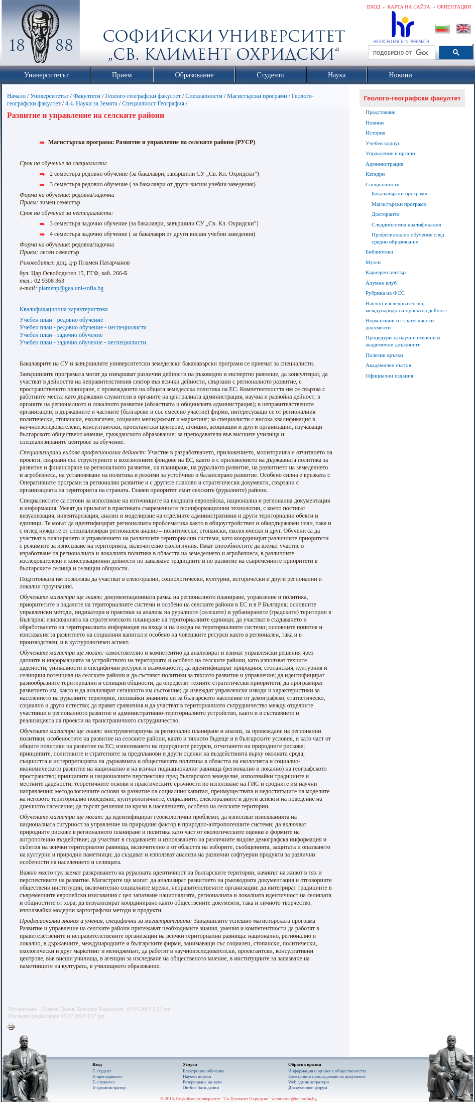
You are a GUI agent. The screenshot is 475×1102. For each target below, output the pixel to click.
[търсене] (400, 52)
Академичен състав (388, 365)
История (375, 133)
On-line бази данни (201, 1087)
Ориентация (454, 7)
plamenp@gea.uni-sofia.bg (71, 288)
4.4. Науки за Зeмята (91, 103)
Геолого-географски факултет (143, 95)
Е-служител (103, 1081)
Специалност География (153, 103)
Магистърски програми (257, 95)
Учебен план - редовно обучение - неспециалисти (83, 327)
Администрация (384, 164)
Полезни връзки (384, 355)
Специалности (203, 95)
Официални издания (389, 376)
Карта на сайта (408, 7)
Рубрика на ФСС (385, 293)
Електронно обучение (203, 1070)
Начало (16, 95)
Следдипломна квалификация (406, 224)
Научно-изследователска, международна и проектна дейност (406, 306)
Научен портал (197, 1076)
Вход (374, 7)
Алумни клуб (381, 283)
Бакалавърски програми (399, 193)
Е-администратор (109, 1087)
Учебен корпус (383, 143)
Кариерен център (386, 272)
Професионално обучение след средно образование (408, 237)
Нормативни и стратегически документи (400, 323)
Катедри (375, 174)
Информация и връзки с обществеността (327, 1070)
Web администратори (308, 1081)
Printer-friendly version (13, 1027)
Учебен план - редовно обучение (61, 319)
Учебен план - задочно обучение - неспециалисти (83, 342)
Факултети (86, 95)
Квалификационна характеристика (64, 309)
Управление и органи (390, 153)
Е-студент (101, 1070)
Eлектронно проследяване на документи (327, 1076)
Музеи (373, 262)
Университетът (49, 95)
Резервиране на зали (202, 1081)
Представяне (380, 112)
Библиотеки (379, 252)
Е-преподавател (107, 1076)
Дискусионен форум (307, 1087)
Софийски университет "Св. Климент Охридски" (97, 35)
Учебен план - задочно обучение (61, 334)
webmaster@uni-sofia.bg (294, 1098)
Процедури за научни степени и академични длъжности (403, 340)
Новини (375, 122)
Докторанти (385, 214)
